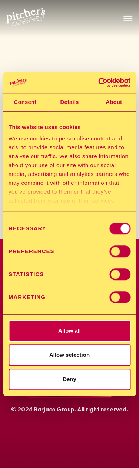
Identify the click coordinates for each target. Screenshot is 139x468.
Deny (69, 379)
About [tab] (114, 102)
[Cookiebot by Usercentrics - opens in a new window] (98, 82)
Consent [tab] (25, 102)
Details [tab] (69, 102)
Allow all (69, 331)
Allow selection (69, 355)
